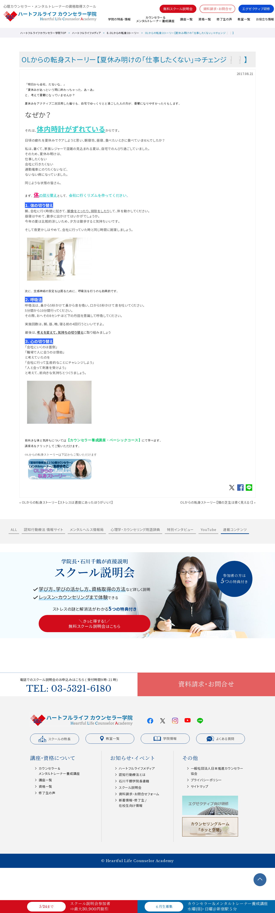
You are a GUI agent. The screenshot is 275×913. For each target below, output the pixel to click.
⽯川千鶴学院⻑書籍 (134, 781)
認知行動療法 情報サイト (43, 529)
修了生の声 (224, 19)
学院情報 (165, 738)
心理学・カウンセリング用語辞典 (135, 529)
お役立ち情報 (265, 19)
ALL (14, 529)
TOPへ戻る (260, 879)
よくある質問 (221, 739)
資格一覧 (204, 19)
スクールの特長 (54, 739)
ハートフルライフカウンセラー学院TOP (43, 33)
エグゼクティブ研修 (256, 8)
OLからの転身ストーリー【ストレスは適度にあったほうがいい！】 (67, 502)
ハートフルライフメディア (86, 33)
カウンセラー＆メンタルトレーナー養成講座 (155, 19)
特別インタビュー (180, 529)
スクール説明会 (130, 787)
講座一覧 (186, 19)
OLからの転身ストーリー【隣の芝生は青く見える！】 (216, 502)
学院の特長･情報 (119, 19)
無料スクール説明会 (178, 8)
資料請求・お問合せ (217, 8)
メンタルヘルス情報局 (87, 529)
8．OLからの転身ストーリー (123, 33)
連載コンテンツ (235, 529)
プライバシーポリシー (206, 780)
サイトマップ (200, 786)
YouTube (208, 529)
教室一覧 (244, 19)
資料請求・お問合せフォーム (139, 794)
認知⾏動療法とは (132, 774)
